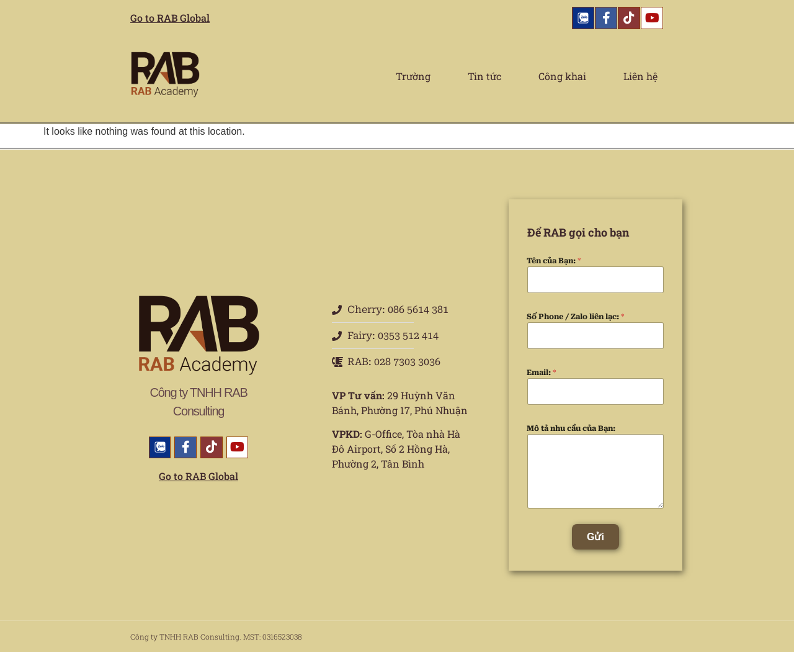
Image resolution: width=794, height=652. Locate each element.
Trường (413, 76)
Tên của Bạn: (554, 260)
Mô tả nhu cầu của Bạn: (571, 428)
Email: (541, 372)
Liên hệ (640, 76)
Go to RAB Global (170, 17)
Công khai (562, 76)
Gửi (595, 537)
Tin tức (484, 76)
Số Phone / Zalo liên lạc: (576, 316)
